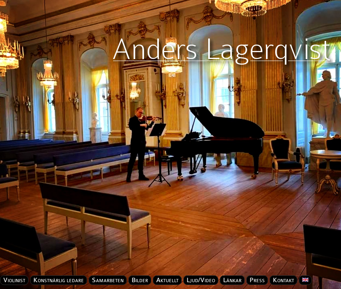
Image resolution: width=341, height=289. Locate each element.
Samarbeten (108, 280)
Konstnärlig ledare (58, 280)
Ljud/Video (201, 280)
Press (257, 280)
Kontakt (283, 280)
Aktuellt (167, 280)
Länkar (232, 280)
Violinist (14, 280)
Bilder (140, 280)
